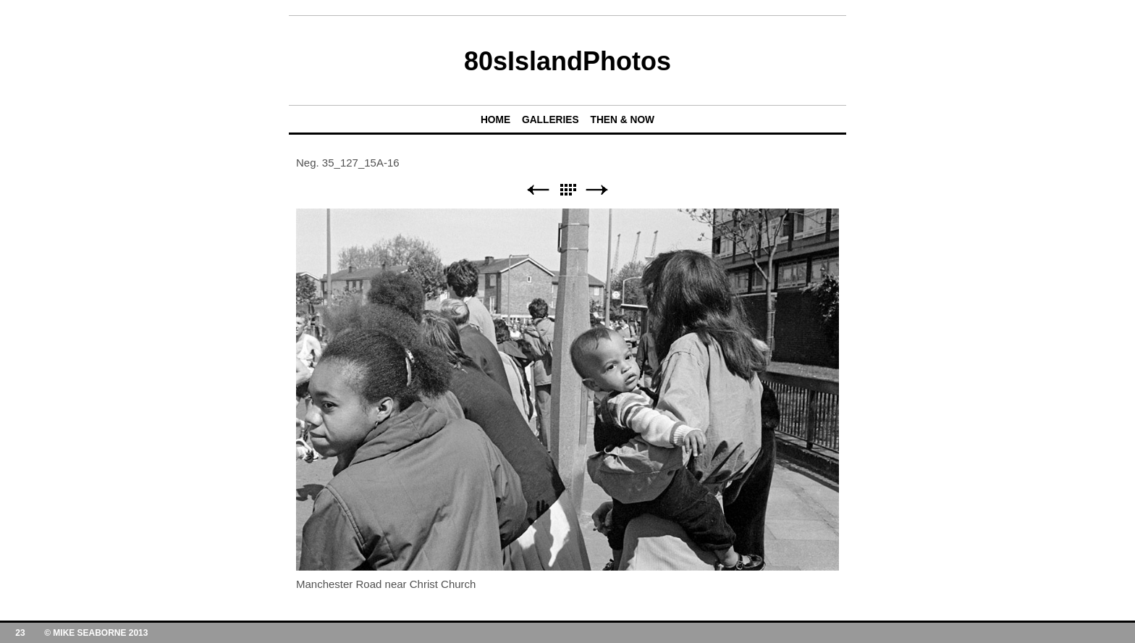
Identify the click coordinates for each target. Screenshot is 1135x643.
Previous (538, 190)
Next (597, 190)
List (567, 190)
